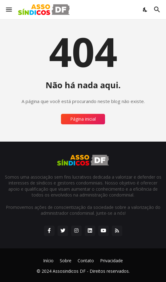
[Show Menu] (8, 9)
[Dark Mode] (145, 9)
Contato (86, 260)
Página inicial (83, 119)
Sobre (65, 260)
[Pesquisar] (158, 9)
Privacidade (111, 260)
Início (48, 260)
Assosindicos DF (69, 271)
